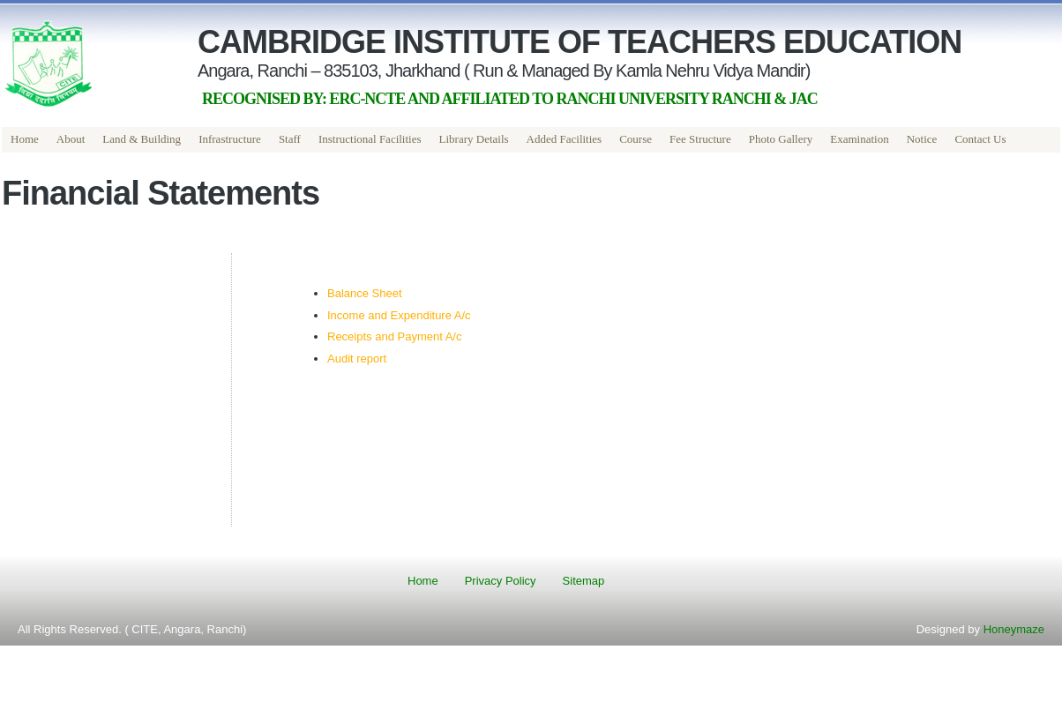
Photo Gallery (781, 139)
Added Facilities (564, 139)
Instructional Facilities (370, 139)
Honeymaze (1013, 629)
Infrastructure (229, 139)
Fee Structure (700, 139)
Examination (859, 139)
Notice (922, 139)
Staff (290, 139)
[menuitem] (25, 140)
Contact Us (980, 139)
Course (635, 139)
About (71, 139)
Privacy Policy (500, 580)
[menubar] (508, 140)
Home (25, 139)
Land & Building (141, 139)
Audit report (356, 358)
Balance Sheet (364, 293)
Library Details (474, 139)
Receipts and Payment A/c (394, 336)
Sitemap (584, 580)
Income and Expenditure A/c (399, 315)
